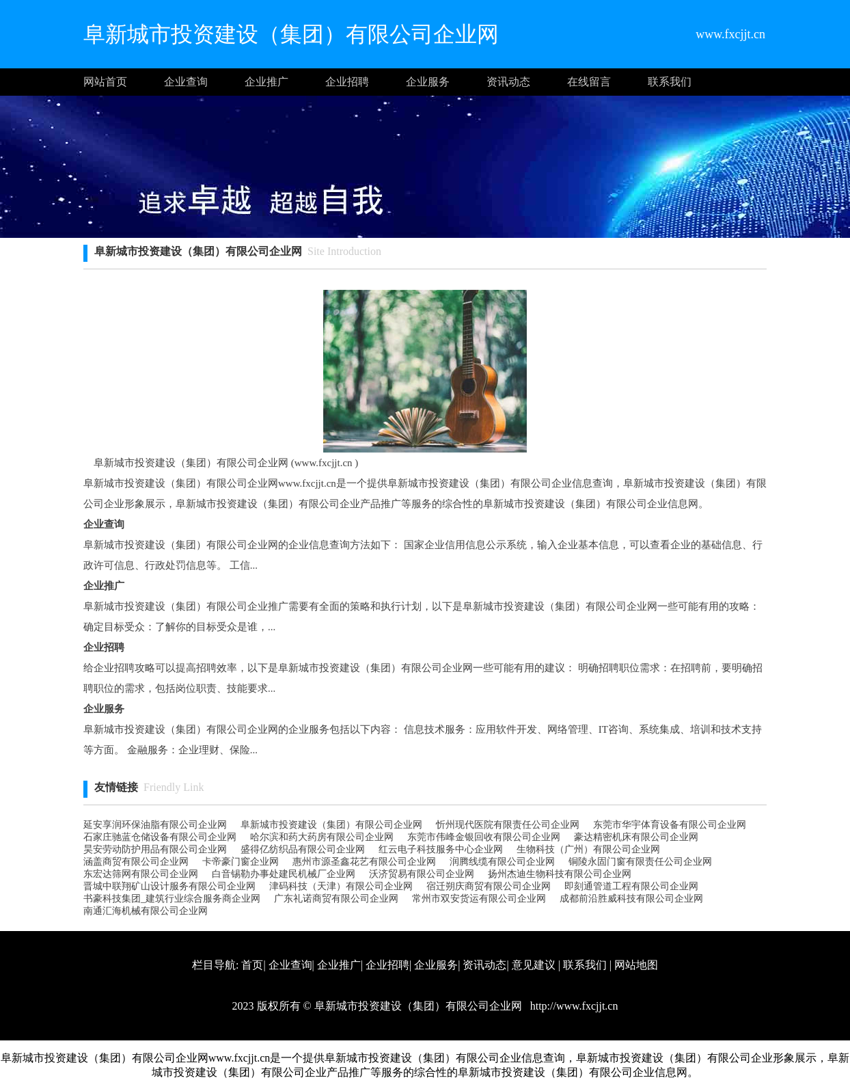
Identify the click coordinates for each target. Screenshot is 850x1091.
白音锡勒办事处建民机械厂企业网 (283, 874)
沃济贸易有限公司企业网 (421, 874)
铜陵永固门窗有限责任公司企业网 (640, 862)
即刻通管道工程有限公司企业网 (631, 886)
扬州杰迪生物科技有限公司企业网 (559, 874)
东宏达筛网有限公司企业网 (140, 874)
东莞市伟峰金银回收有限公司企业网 (483, 837)
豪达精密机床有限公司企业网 (636, 837)
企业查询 (186, 81)
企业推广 (266, 81)
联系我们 (669, 81)
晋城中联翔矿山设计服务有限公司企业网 (169, 886)
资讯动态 (508, 81)
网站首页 (105, 81)
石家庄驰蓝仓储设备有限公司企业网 (159, 837)
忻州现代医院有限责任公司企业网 (507, 825)
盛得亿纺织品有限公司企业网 (303, 849)
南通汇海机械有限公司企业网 (145, 911)
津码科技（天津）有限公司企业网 (341, 886)
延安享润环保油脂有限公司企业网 (155, 825)
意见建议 (534, 965)
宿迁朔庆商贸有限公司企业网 (488, 886)
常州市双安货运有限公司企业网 (479, 898)
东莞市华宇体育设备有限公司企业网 (669, 825)
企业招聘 (347, 81)
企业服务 (428, 81)
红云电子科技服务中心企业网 (441, 849)
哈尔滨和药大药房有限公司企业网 (322, 837)
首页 (252, 965)
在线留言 (589, 81)
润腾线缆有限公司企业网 (502, 862)
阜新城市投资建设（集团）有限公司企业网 (331, 825)
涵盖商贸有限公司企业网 (136, 862)
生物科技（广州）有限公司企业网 (588, 849)
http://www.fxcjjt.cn (572, 1006)
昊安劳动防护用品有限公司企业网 (155, 849)
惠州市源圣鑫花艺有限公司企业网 (364, 862)
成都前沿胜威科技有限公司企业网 (631, 898)
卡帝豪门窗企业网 (240, 862)
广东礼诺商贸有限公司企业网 (336, 898)
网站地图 (636, 965)
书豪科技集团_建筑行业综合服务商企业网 (171, 898)
